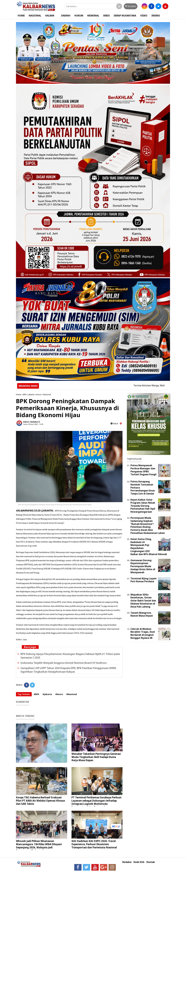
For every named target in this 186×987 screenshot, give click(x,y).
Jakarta (31, 394)
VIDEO (143, 15)
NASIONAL (35, 15)
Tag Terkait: (23, 694)
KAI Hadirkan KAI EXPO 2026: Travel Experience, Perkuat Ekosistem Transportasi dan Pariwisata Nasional (94, 844)
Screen (130, 6)
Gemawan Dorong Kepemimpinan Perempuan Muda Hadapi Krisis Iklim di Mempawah (142, 566)
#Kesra (59, 694)
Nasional (47, 394)
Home (18, 394)
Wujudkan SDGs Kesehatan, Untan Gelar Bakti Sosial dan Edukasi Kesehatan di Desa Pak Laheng (143, 600)
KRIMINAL (93, 15)
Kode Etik (139, 862)
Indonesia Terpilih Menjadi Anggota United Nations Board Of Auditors (63, 662)
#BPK (36, 694)
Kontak (150, 862)
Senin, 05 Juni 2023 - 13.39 (33, 424)
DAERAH (65, 15)
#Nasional (71, 694)
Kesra (38, 394)
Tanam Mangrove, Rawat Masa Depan (141, 614)
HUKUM (78, 15)
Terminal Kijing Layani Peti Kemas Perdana (143, 580)
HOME (21, 15)
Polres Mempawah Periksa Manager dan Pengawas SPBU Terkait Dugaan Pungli (143, 470)
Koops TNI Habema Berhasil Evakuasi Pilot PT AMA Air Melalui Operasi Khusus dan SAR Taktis (40, 800)
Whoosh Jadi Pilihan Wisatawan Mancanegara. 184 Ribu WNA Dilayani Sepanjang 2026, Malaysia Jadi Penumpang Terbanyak (39, 845)
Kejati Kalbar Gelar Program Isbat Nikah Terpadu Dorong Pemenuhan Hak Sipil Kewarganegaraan (142, 505)
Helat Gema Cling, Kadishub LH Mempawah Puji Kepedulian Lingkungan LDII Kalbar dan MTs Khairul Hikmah (148, 546)
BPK (25, 394)
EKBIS (106, 15)
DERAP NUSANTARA (125, 15)
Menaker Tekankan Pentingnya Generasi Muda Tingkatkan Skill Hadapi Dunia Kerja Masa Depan (96, 757)
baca (114, 423)
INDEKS (155, 15)
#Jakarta (47, 694)
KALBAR (49, 15)
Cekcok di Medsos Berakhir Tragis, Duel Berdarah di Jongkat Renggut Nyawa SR (142, 633)
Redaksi (127, 862)
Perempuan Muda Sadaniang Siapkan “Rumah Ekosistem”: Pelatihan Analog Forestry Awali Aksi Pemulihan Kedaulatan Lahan (147, 525)
